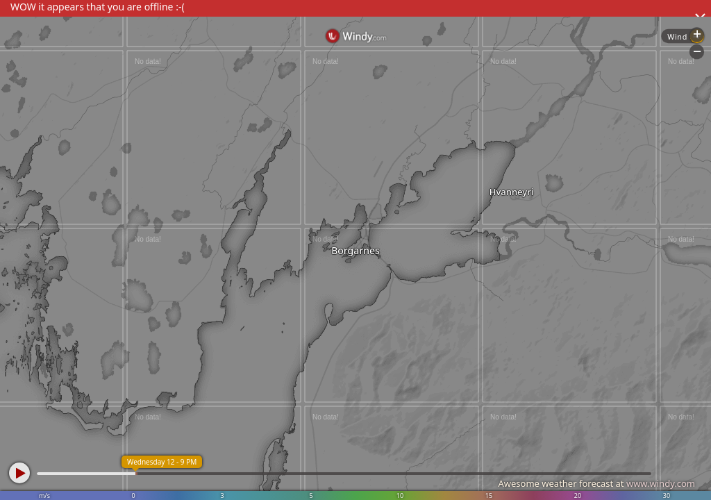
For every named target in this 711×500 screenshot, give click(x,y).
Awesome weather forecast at (596, 483)
